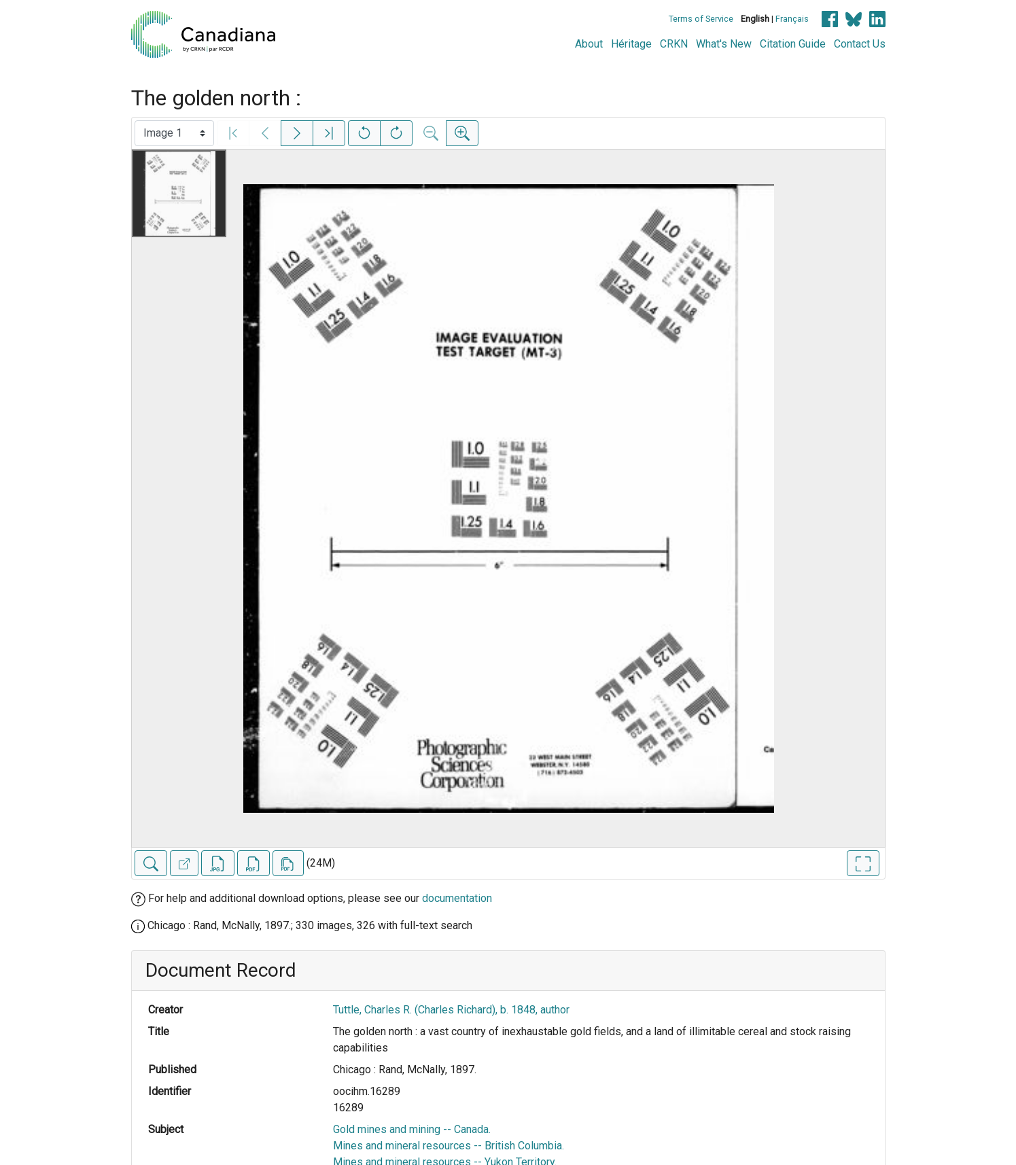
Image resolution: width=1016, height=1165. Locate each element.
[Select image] (174, 133)
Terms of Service (701, 19)
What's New (724, 43)
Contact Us (860, 43)
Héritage (631, 43)
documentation (457, 898)
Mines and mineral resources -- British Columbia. (448, 1145)
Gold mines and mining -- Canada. (412, 1129)
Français (792, 19)
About (589, 43)
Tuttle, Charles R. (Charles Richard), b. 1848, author (451, 1009)
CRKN (674, 43)
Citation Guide (793, 43)
